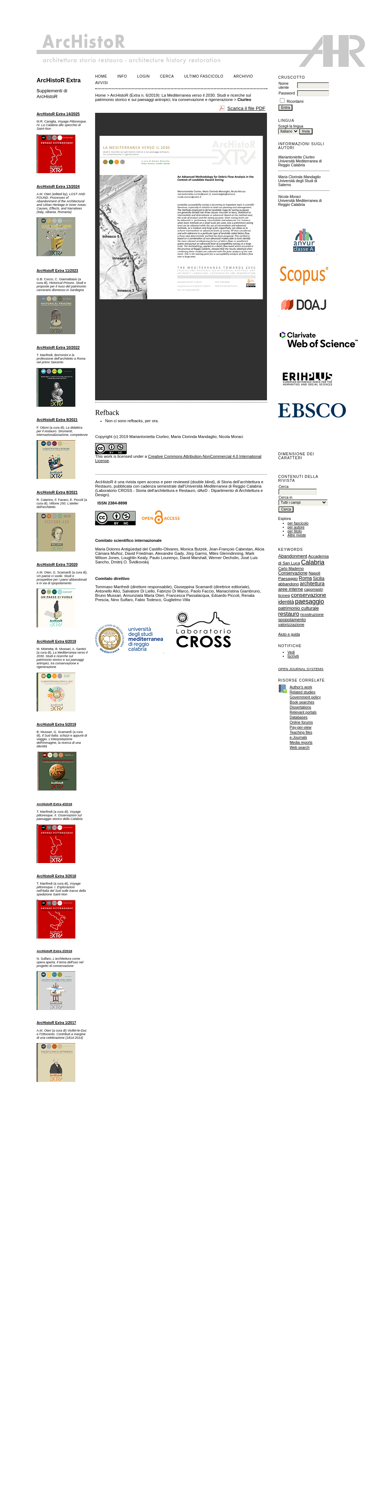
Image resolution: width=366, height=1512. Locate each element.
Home (101, 76)
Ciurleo (245, 99)
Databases (299, 717)
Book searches (302, 702)
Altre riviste (296, 535)
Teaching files (301, 732)
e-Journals (298, 737)
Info (122, 76)
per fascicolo (297, 523)
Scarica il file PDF (246, 108)
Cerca (167, 76)
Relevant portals (303, 712)
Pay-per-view (300, 727)
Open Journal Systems (300, 669)
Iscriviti (293, 656)
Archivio (243, 76)
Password (286, 93)
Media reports (301, 743)
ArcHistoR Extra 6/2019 (56, 642)
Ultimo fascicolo (203, 76)
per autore (295, 527)
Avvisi (101, 83)
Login (143, 76)
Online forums (301, 722)
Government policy (305, 697)
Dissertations (300, 707)
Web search (299, 748)
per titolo (294, 531)
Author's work (301, 687)
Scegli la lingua (290, 126)
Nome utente (283, 85)
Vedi (291, 652)
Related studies (302, 692)
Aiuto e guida (289, 634)
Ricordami (295, 101)
